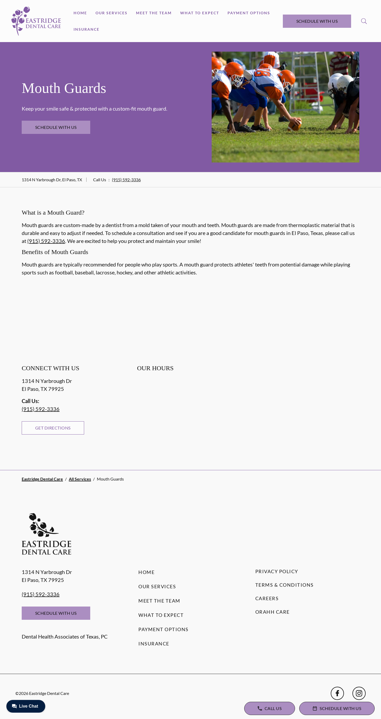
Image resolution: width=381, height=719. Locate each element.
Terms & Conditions (284, 585)
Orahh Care (272, 612)
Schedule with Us (317, 21)
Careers (267, 598)
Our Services (112, 13)
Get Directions (53, 427)
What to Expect (199, 13)
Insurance (86, 29)
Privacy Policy (276, 571)
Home (80, 13)
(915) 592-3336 (126, 179)
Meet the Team (154, 13)
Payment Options (249, 13)
